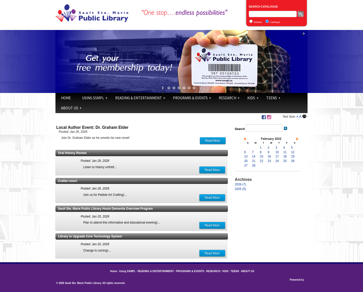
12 (292, 152)
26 (292, 161)
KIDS (251, 97)
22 (261, 161)
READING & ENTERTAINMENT (138, 97)
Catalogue (275, 22)
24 (277, 161)
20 (246, 161)
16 (269, 156)
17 (277, 156)
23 (269, 161)
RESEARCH (227, 97)
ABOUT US (69, 108)
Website (258, 22)
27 (246, 165)
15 (261, 156)
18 (285, 156)
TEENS (271, 97)
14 (253, 156)
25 (285, 161)
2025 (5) (240, 189)
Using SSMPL (93, 97)
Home (66, 97)
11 (285, 152)
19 (292, 156)
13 (246, 156)
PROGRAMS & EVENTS (190, 97)
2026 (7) (240, 184)
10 (277, 152)
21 (253, 161)
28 (253, 165)
